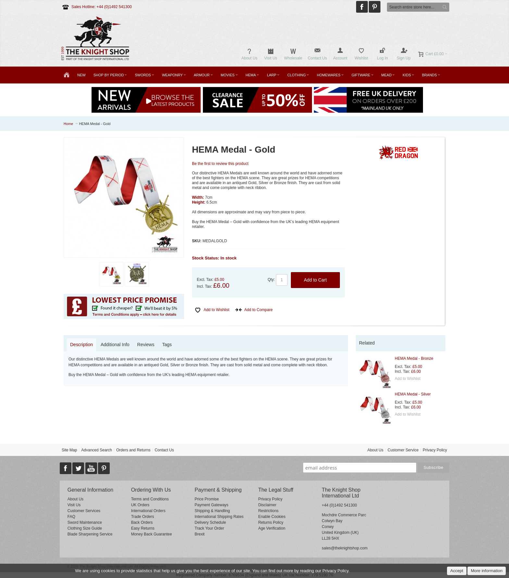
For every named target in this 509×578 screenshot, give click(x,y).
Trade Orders (142, 516)
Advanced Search (96, 450)
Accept (456, 570)
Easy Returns (143, 528)
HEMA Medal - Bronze (414, 358)
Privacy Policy (435, 450)
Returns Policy (270, 522)
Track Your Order (209, 528)
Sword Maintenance (85, 522)
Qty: (271, 279)
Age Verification (271, 528)
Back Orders (142, 522)
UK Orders (140, 505)
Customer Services (84, 511)
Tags (167, 344)
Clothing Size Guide (85, 528)
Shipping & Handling (212, 511)
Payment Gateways (212, 505)
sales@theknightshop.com (344, 548)
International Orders (148, 511)
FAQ (71, 516)
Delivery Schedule (210, 522)
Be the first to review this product (220, 163)
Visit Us (74, 505)
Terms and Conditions (150, 499)
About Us (375, 450)
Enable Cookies (271, 516)
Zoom (124, 198)
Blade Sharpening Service (90, 534)
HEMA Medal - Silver (413, 394)
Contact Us (164, 450)
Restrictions (268, 511)
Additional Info (115, 344)
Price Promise (207, 499)
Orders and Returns (133, 450)
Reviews (146, 344)
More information (487, 570)
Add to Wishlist (407, 378)
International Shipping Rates (219, 516)
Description (81, 344)
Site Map (69, 450)
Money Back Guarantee (151, 534)
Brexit (200, 534)
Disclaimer (267, 505)
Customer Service (403, 450)
